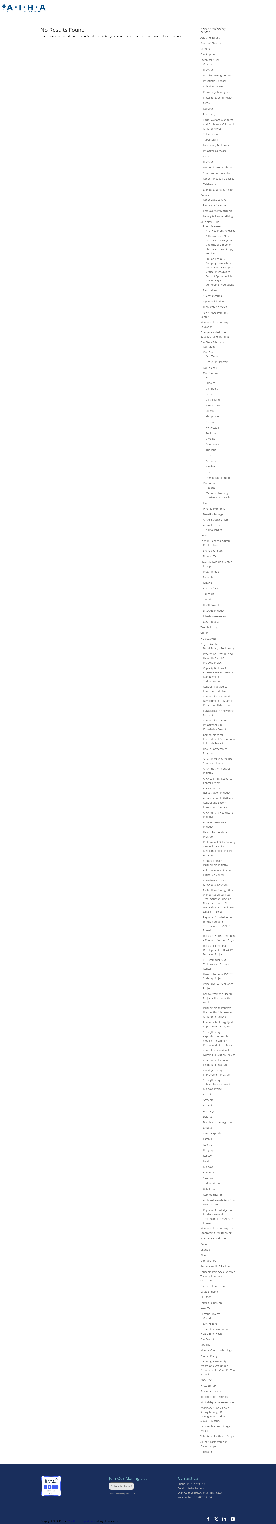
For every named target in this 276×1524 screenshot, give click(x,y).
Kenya (209, 394)
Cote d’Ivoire (213, 399)
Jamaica (210, 383)
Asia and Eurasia (210, 37)
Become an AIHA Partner (215, 1266)
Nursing (208, 108)
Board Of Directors (217, 362)
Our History (210, 367)
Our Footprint (211, 373)
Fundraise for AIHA (214, 205)
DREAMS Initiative (214, 610)
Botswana (212, 377)
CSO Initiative (211, 621)
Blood (203, 1255)
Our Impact (210, 483)
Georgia (208, 1144)
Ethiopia (208, 566)
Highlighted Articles (215, 307)
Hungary (208, 1150)
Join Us (207, 503)
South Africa (210, 588)
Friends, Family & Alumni (215, 541)
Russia (210, 422)
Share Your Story (213, 550)
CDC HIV (205, 1345)
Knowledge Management (218, 92)
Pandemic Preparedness (218, 167)
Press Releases (212, 226)
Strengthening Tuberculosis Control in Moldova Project (217, 1084)
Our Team (209, 352)
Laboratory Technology (217, 145)
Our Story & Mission (212, 342)
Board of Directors (211, 43)
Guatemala (212, 444)
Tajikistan (211, 433)
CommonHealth (212, 1194)
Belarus (207, 1116)
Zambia (207, 599)
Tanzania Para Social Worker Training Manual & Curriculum (217, 1276)
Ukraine (210, 438)
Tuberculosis (211, 139)
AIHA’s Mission (212, 525)
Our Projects (207, 1339)
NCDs (206, 103)
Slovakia (208, 1178)
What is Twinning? (214, 508)
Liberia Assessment (215, 616)
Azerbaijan (209, 1111)
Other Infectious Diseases (218, 178)
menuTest (206, 1308)
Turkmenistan (211, 1183)
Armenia (208, 1100)
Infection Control (213, 86)
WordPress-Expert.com (81, 1521)
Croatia (207, 1127)
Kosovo (207, 1155)
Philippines (212, 416)
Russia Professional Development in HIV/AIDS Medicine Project (218, 950)
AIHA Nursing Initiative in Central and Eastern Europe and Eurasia (218, 803)
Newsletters (210, 290)
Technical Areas (210, 60)
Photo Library (208, 1385)
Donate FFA (210, 556)
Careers (205, 48)
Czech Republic (212, 1133)
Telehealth (209, 184)
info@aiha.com (195, 1488)
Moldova (211, 466)
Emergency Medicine (213, 1238)
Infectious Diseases (214, 80)
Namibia (208, 577)
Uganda (205, 1249)
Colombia (211, 461)
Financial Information (213, 1286)
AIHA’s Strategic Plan (215, 519)
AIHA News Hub (209, 222)
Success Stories (212, 296)
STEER (204, 633)
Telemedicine (211, 134)
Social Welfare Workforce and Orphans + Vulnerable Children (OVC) (219, 124)
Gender (207, 64)
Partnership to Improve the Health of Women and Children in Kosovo (218, 1012)
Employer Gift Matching (217, 211)
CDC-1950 (206, 1380)
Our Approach (209, 54)
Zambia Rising (209, 627)
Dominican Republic (218, 477)
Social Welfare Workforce (218, 173)
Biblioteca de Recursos (214, 1396)
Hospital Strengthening (217, 75)
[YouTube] (233, 1519)
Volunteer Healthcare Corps (217, 1436)
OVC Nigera (210, 1324)
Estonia (207, 1139)
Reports (210, 487)
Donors (204, 1244)
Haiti (208, 472)
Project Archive (209, 644)
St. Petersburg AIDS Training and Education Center (217, 964)
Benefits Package (213, 514)
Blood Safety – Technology (219, 648)
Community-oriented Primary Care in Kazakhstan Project (215, 725)
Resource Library (210, 1391)
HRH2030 (205, 1297)
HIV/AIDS (208, 69)
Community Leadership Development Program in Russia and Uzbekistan (218, 701)
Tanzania (208, 594)
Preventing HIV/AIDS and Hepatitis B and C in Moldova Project (218, 658)
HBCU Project (211, 605)
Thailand (211, 450)
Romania (208, 1172)
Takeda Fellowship (211, 1303)
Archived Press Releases (220, 230)
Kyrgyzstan (212, 427)
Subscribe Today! (121, 1486)
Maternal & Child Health (217, 97)
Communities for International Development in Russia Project (219, 739)
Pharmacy (209, 114)
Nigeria (207, 583)
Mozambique (211, 571)
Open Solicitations (214, 301)
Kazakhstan (213, 405)
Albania (207, 1094)
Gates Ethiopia (209, 1291)
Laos (208, 455)
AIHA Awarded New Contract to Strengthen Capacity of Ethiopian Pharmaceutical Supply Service (220, 244)
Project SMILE (208, 638)
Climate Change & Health (218, 189)
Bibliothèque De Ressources (217, 1402)
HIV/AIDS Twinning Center (216, 562)
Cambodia (212, 388)
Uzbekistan (209, 1189)
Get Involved (210, 545)
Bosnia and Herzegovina (217, 1122)
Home (203, 535)
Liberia (210, 410)
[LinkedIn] (224, 1519)
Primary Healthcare (214, 151)
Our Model (209, 346)
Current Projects (210, 1314)
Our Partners (208, 1260)
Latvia (206, 1161)
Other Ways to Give (214, 199)
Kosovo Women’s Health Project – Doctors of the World (217, 998)
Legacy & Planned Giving (218, 216)
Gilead (207, 1318)
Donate (204, 195)
